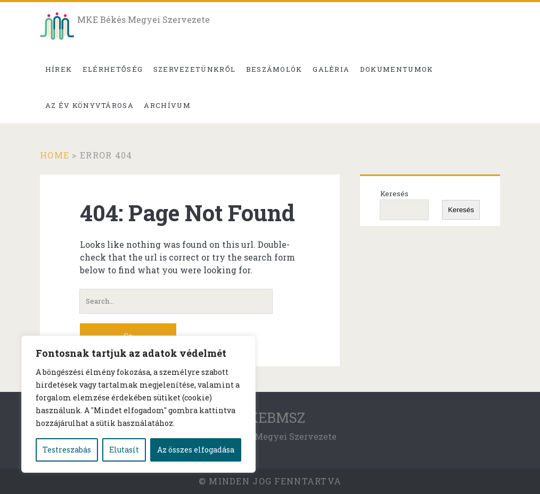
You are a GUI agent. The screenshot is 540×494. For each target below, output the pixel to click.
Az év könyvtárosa (89, 105)
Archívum (167, 105)
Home (54, 155)
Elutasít (124, 450)
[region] (138, 404)
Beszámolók (274, 69)
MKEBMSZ (270, 417)
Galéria (331, 69)
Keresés (394, 193)
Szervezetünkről (194, 69)
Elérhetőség (113, 69)
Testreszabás (67, 450)
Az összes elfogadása (195, 450)
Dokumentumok (396, 69)
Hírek (58, 69)
